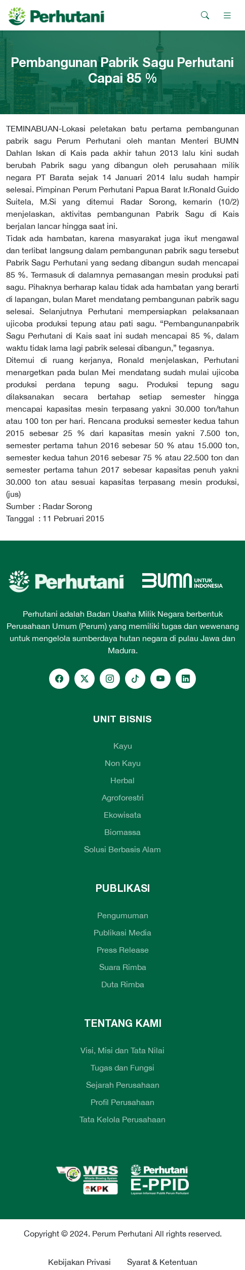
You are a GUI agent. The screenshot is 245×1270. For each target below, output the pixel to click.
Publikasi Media (122, 932)
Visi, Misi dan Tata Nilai (122, 1050)
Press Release (123, 949)
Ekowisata (122, 814)
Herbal (122, 780)
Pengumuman (122, 915)
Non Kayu (123, 762)
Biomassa (122, 832)
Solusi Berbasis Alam (122, 849)
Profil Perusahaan (122, 1102)
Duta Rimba (122, 984)
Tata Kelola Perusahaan (122, 1119)
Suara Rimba (122, 967)
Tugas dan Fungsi (122, 1067)
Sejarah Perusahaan (122, 1084)
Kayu (122, 745)
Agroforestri (123, 797)
